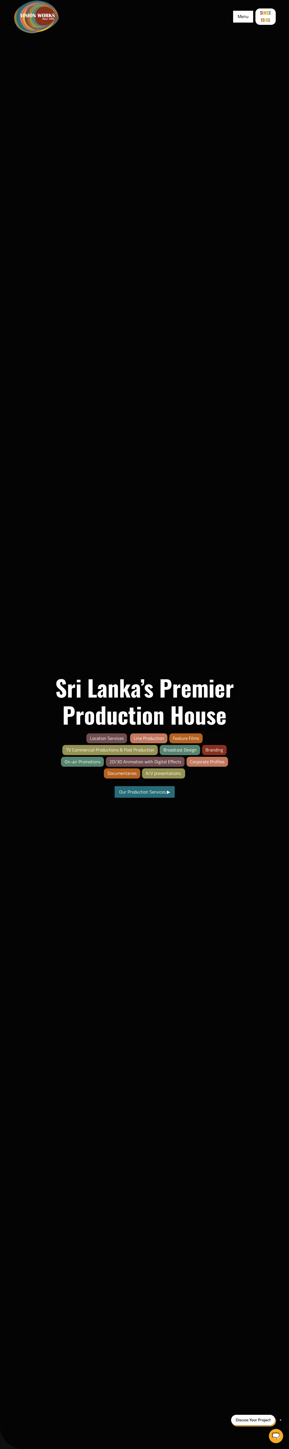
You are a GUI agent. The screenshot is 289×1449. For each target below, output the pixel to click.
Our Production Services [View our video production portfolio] (144, 791)
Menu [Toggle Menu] (243, 16)
